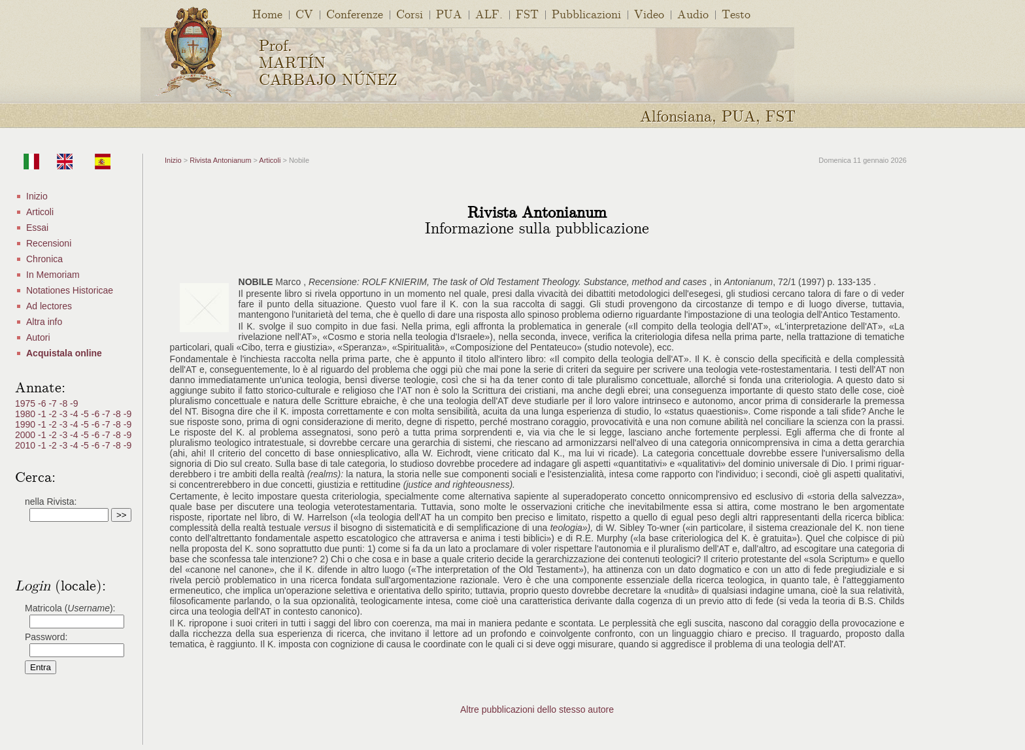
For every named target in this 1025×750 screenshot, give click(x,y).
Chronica (44, 259)
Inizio (37, 196)
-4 (75, 414)
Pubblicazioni (586, 13)
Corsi (409, 13)
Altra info (44, 321)
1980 (26, 414)
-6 (43, 403)
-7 (53, 403)
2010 (26, 445)
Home (267, 13)
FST (527, 13)
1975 (26, 403)
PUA (449, 13)
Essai (37, 227)
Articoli (40, 212)
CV (304, 13)
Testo (736, 13)
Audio (693, 13)
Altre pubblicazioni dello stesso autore (537, 709)
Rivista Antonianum (220, 160)
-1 (43, 414)
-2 (53, 414)
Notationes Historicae (69, 290)
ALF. (489, 13)
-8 (64, 403)
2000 (26, 435)
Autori (38, 337)
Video (649, 13)
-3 (64, 414)
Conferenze (354, 13)
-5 (85, 414)
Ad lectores (49, 306)
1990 (26, 424)
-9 (74, 403)
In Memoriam (53, 274)
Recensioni (48, 243)
